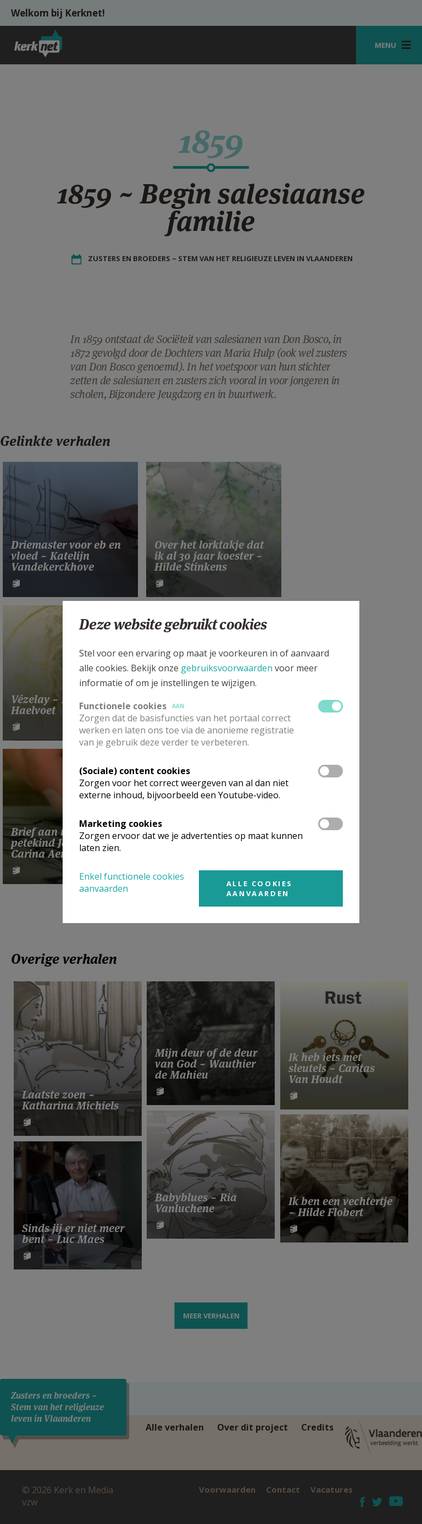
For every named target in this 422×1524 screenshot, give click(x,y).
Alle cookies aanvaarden (259, 888)
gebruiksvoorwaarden (227, 668)
